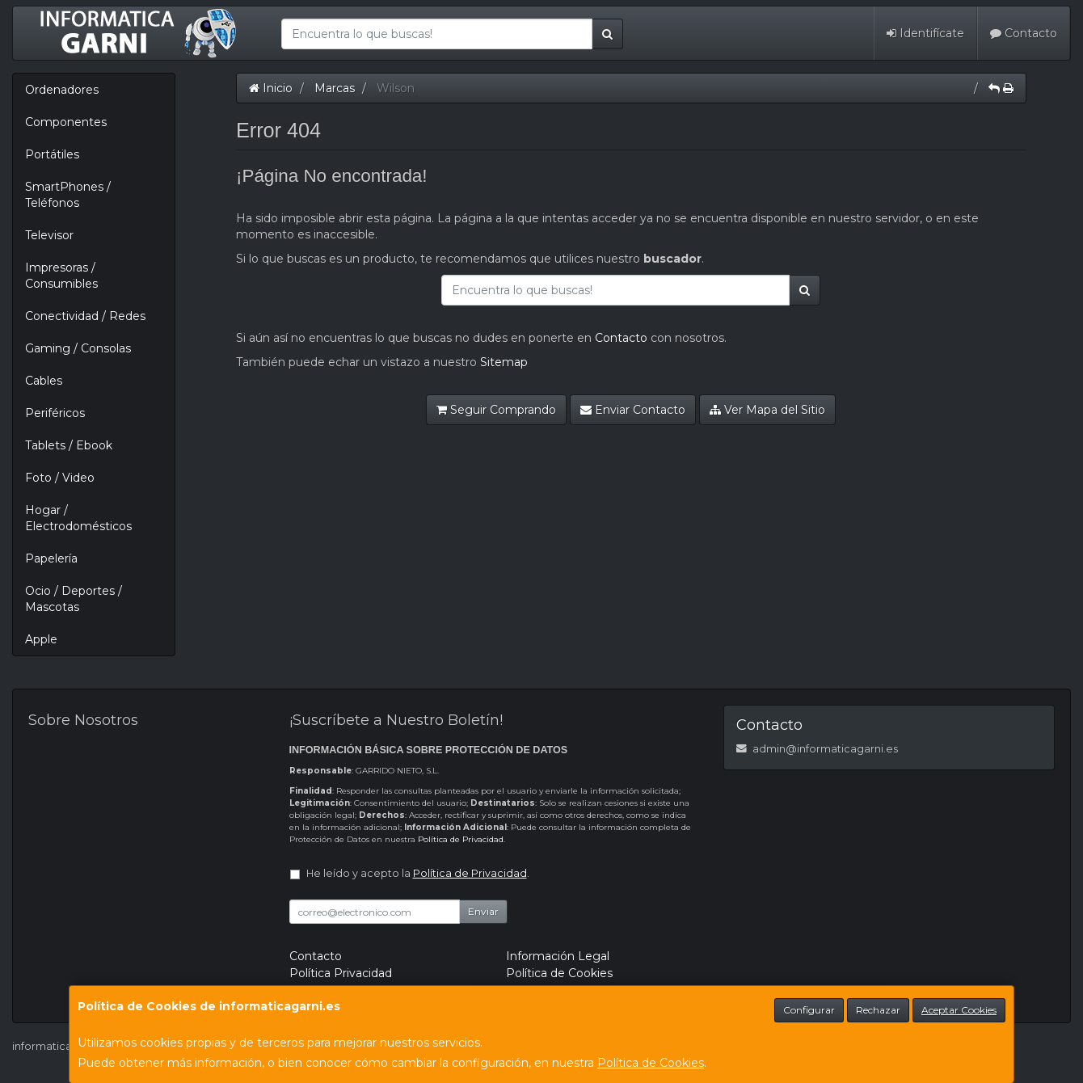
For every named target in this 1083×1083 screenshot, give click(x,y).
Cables (43, 380)
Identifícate (925, 33)
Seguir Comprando (496, 409)
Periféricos (55, 413)
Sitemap (504, 362)
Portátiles (52, 154)
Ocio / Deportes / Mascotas (73, 599)
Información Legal (557, 956)
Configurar (809, 1010)
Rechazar (878, 1010)
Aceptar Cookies (959, 1010)
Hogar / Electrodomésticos (78, 518)
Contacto (1023, 33)
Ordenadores (62, 89)
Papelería (51, 558)
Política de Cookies (650, 1063)
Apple (41, 639)
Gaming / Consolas (78, 348)
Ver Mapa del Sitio (767, 409)
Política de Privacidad (461, 839)
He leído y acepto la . (417, 873)
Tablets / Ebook (68, 445)
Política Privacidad (340, 973)
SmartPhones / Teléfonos (68, 194)
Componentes (66, 122)
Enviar (483, 911)
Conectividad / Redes (85, 316)
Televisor (49, 235)
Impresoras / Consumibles (61, 275)
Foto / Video (60, 477)
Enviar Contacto (632, 409)
